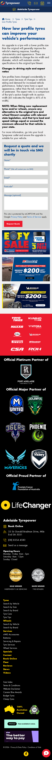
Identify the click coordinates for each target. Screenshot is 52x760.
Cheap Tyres (8, 699)
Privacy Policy (16, 217)
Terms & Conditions (11, 685)
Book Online (10, 658)
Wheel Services (10, 648)
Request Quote (13, 224)
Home (6, 19)
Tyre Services (9, 644)
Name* (7, 160)
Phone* (18, 169)
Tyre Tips (7, 617)
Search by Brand (10, 610)
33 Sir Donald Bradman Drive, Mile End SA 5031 (26, 533)
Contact (7, 655)
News (6, 669)
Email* (7, 177)
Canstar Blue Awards (12, 692)
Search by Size (10, 607)
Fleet (5, 662)
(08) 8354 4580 (16, 540)
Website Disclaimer (11, 688)
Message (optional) (12, 195)
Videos (7, 672)
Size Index (7, 682)
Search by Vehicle (11, 603)
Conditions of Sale (34, 747)
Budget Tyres (8, 695)
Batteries (7, 638)
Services (7, 631)
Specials (7, 651)
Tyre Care (7, 613)
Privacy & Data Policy (18, 747)
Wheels (7, 620)
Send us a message (17, 545)
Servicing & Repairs (12, 641)
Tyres (6, 600)
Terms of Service (34, 217)
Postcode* (8, 186)
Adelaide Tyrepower (26, 9)
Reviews (7, 665)
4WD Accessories (11, 634)
